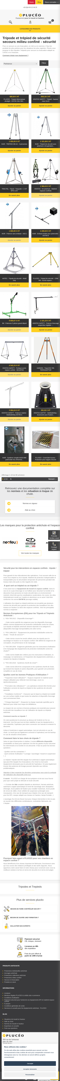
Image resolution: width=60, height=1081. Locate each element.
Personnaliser (29, 1074)
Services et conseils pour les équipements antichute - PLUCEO (25, 1008)
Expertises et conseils (11, 1026)
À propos (7, 1003)
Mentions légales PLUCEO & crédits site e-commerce (22, 995)
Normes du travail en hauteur (14, 1023)
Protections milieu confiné (12, 977)
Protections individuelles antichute (15, 971)
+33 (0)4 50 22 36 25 (30, 7)
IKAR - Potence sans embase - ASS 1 (14, 234)
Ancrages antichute (10, 973)
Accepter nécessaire (30, 1069)
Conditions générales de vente (14, 1006)
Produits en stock (10, 982)
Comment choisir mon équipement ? (15, 55)
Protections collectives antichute (15, 975)
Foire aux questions (10, 1028)
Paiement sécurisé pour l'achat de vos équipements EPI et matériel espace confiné (29, 1000)
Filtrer (44, 63)
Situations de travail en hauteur (14, 1019)
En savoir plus (14, 195)
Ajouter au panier (14, 106)
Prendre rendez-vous (54, 537)
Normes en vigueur (30, 503)
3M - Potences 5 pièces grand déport (14, 323)
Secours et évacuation (11, 980)
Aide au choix (30, 510)
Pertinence (20, 64)
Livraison (7, 993)
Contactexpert (54, 548)
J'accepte (30, 1063)
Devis (31, 2)
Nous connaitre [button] (51, 2)
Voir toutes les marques (30, 553)
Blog (39, 2)
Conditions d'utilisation (11, 997)
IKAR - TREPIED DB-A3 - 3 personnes (14, 144)
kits (16, 784)
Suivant (52, 479)
